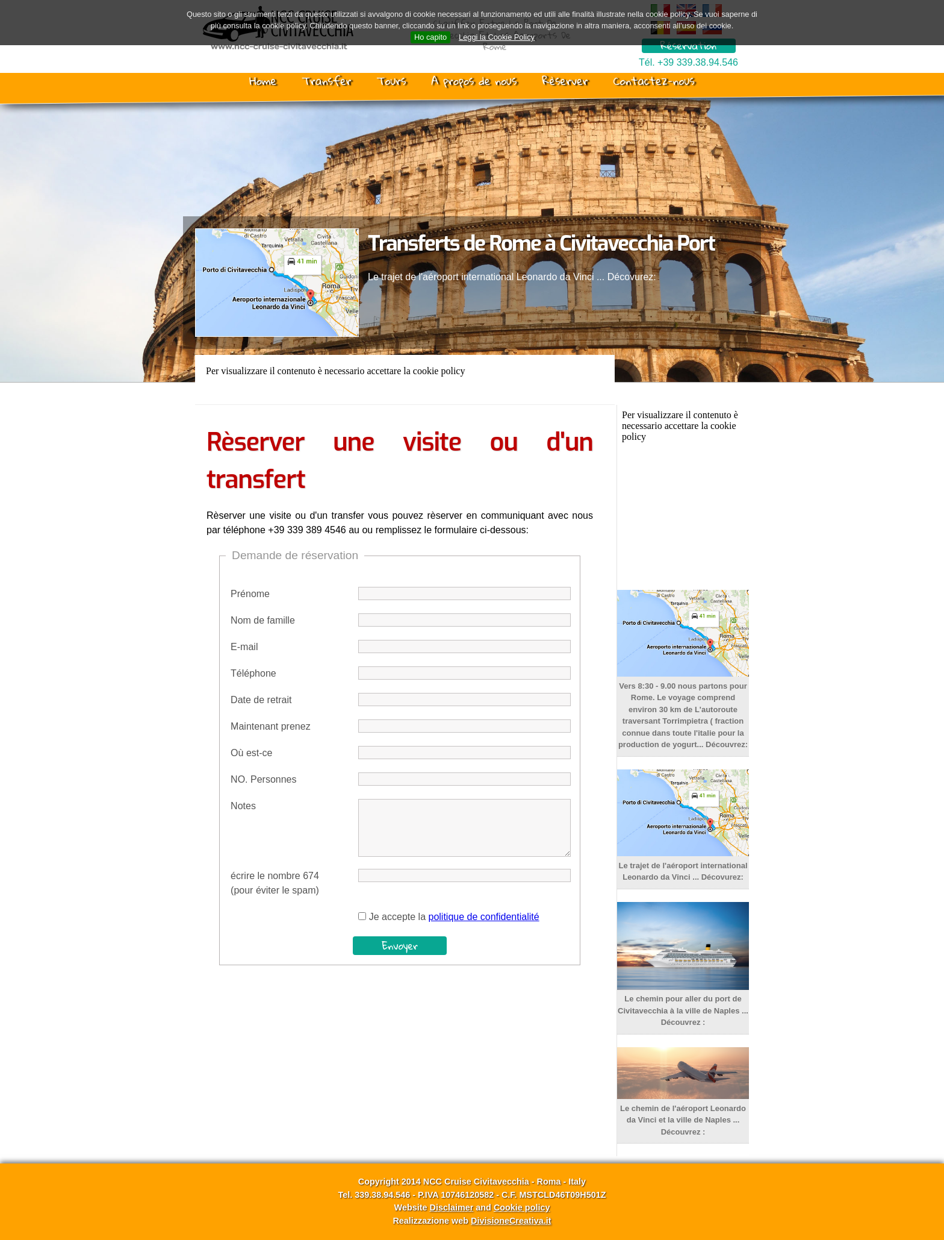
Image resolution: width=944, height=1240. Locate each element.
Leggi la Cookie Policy (497, 37)
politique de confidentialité (483, 917)
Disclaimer (451, 1207)
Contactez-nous (654, 81)
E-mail (244, 647)
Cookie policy (522, 1207)
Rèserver (565, 81)
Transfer (326, 81)
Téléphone (253, 673)
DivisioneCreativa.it (511, 1221)
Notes (243, 806)
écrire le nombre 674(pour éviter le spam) (275, 883)
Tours (391, 81)
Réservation (688, 46)
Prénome (250, 594)
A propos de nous (474, 81)
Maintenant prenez (271, 726)
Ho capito (430, 37)
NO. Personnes (263, 779)
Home (262, 81)
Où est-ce (251, 753)
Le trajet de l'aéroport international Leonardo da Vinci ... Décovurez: (683, 865)
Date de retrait (261, 700)
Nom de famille (263, 620)
